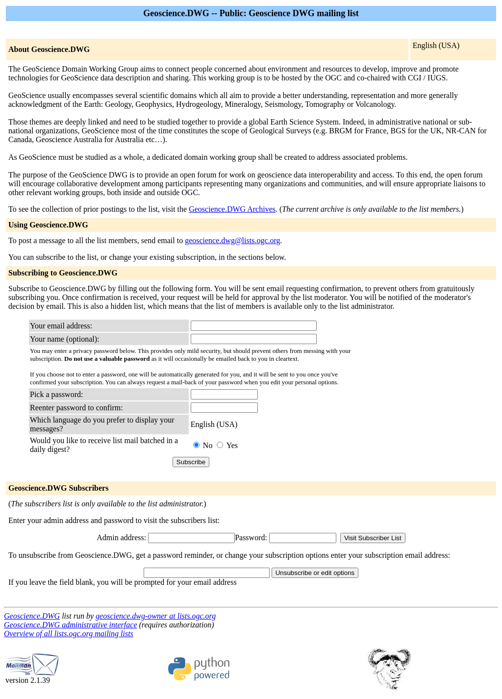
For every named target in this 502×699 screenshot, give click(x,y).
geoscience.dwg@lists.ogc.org (232, 240)
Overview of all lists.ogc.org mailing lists (68, 633)
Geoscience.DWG (32, 616)
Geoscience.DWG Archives (232, 209)
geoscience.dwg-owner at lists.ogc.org (156, 616)
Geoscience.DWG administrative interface (70, 625)
